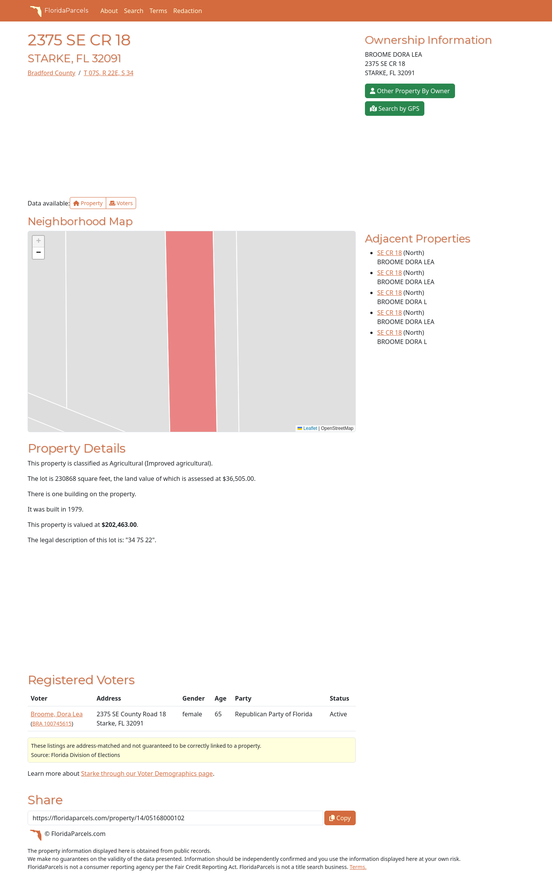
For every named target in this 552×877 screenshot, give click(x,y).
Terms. (358, 866)
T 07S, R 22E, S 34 (108, 73)
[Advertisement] (192, 137)
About (109, 11)
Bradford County (51, 73)
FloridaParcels (58, 11)
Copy (340, 818)
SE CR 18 (389, 252)
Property (88, 203)
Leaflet (307, 428)
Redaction (187, 11)
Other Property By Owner (410, 91)
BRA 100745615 (51, 723)
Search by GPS (394, 108)
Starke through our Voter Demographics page (147, 773)
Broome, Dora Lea (57, 714)
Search (133, 11)
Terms (158, 11)
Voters (121, 203)
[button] (38, 241)
